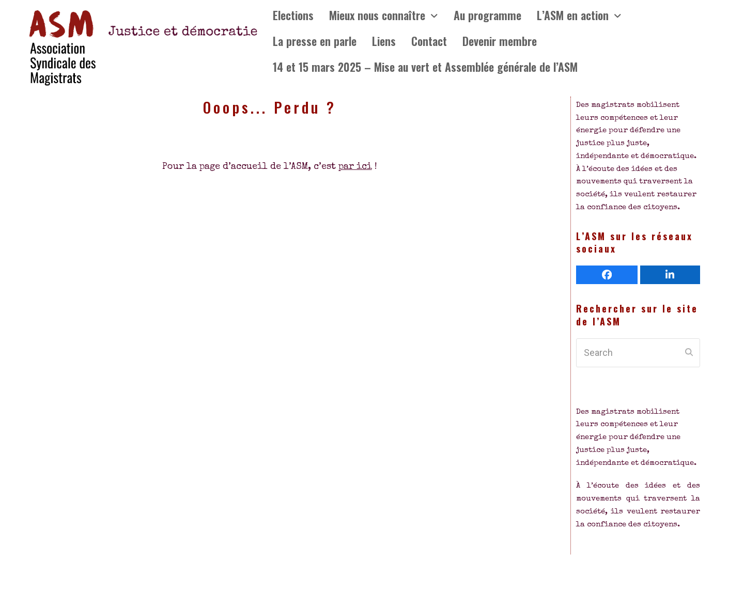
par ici (355, 166)
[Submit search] (689, 353)
